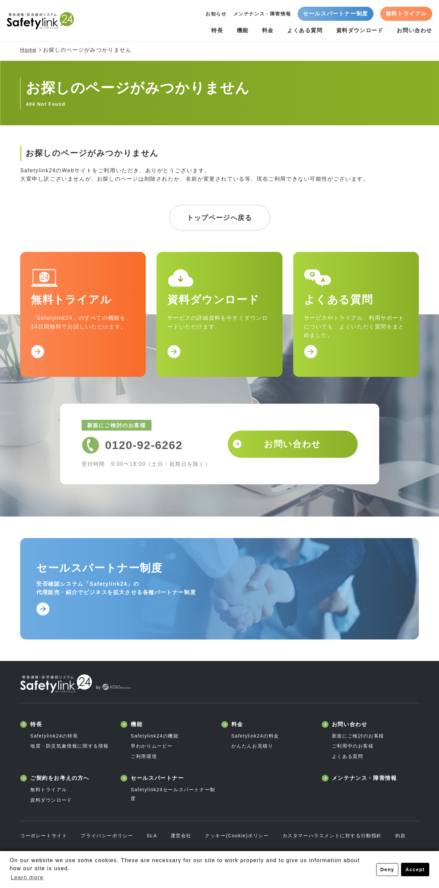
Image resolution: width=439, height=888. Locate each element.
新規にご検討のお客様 (358, 736)
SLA (151, 835)
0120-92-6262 (144, 445)
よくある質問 (305, 30)
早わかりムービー (152, 746)
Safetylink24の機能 (154, 736)
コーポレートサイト (43, 835)
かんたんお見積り (252, 746)
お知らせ (216, 13)
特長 (217, 30)
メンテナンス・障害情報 (262, 13)
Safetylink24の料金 (255, 736)
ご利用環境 (144, 756)
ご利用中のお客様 (353, 746)
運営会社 (181, 835)
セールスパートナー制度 (335, 13)
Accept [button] (415, 869)
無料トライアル (406, 13)
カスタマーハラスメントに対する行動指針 (332, 835)
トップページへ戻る (219, 217)
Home (28, 50)
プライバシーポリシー (107, 835)
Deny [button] (387, 869)
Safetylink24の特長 (54, 736)
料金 (268, 30)
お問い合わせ (414, 30)
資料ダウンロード (360, 30)
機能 (243, 30)
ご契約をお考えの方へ (54, 778)
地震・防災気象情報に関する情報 (69, 746)
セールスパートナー (152, 778)
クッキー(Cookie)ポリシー (237, 835)
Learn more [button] (27, 877)
